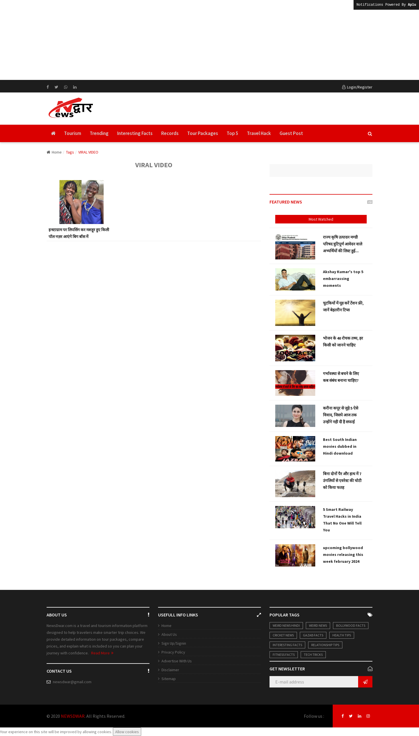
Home (54, 152)
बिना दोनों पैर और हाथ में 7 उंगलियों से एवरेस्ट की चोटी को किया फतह (342, 480)
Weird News (318, 625)
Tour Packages (202, 133)
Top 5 (232, 133)
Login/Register (357, 87)
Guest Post (291, 133)
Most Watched (321, 219)
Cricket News (283, 635)
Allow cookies (127, 731)
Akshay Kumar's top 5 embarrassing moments (343, 278)
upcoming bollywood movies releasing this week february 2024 (343, 554)
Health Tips (341, 635)
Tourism (72, 133)
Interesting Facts (135, 133)
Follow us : (314, 716)
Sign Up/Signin (173, 643)
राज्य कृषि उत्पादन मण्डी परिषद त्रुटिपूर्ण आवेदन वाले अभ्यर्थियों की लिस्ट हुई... (342, 244)
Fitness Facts (284, 654)
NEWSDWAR (73, 716)
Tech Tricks (313, 654)
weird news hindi (286, 625)
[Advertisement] (171, 40)
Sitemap (168, 678)
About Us (169, 634)
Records (170, 133)
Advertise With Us (176, 661)
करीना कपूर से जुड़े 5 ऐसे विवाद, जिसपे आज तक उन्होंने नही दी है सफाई (340, 415)
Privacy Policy (173, 652)
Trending (99, 133)
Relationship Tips (325, 645)
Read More (102, 653)
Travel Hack (259, 133)
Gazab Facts (313, 635)
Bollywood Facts (350, 625)
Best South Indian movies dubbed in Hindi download (340, 446)
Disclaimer (170, 669)
